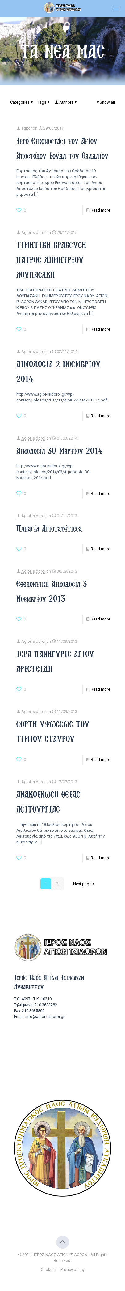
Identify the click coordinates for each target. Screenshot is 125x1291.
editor (26, 128)
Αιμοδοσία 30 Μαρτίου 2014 (59, 451)
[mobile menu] (116, 9)
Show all (105, 102)
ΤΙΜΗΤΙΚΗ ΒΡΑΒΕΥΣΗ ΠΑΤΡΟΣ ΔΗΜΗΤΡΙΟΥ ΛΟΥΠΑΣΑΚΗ (51, 260)
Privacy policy (72, 1269)
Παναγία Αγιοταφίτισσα (49, 528)
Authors (65, 102)
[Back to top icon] (62, 1242)
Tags (44, 102)
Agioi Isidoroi (33, 232)
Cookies (48, 1269)
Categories (22, 102)
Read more (100, 210)
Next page (84, 883)
